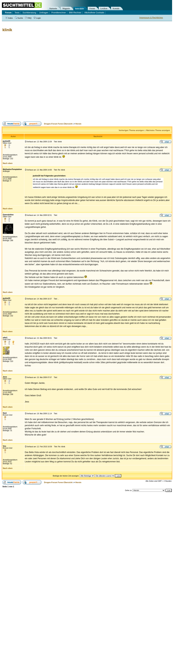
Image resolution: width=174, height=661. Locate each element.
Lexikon (103, 8)
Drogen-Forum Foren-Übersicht (58, 124)
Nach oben (7, 163)
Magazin (66, 8)
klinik (7, 30)
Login (37, 18)
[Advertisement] (40, 76)
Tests (17, 12)
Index (9, 18)
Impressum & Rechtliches (151, 17)
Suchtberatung (29, 12)
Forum (92, 8)
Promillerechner (58, 12)
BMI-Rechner (75, 12)
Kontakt (116, 8)
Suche (19, 18)
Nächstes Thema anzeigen (158, 130)
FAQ (28, 18)
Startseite (53, 8)
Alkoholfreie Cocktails (94, 12)
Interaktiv (79, 8)
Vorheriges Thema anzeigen (131, 130)
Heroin (78, 124)
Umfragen (43, 12)
